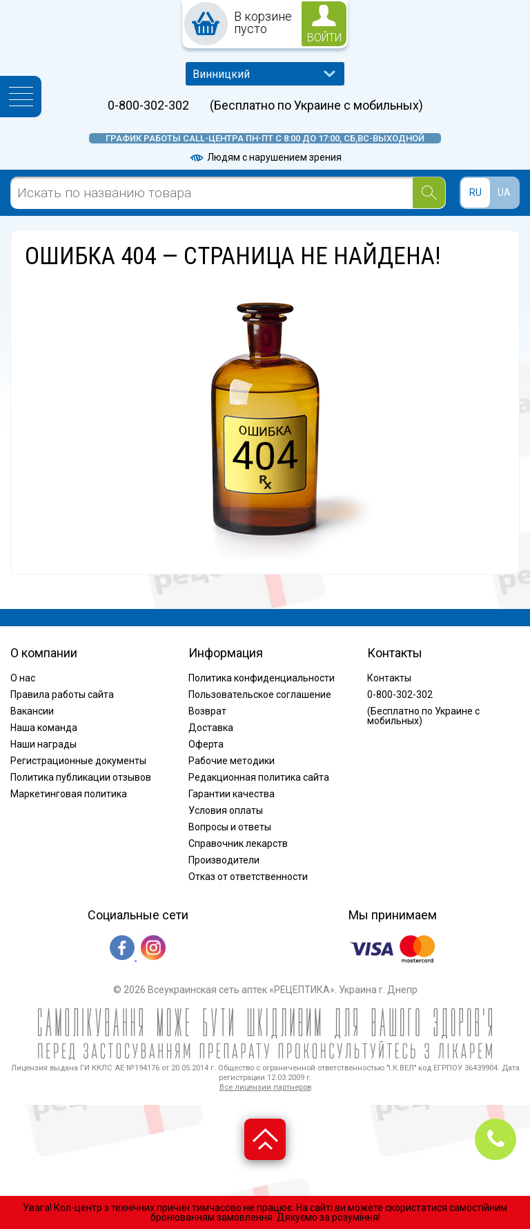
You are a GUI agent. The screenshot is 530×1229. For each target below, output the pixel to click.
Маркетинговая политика (68, 793)
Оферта (206, 744)
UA (504, 192)
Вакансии (32, 711)
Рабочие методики (231, 760)
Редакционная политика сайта (258, 777)
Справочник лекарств (238, 843)
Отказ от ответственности (248, 876)
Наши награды (43, 744)
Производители (223, 860)
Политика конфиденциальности (261, 677)
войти (324, 37)
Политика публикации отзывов (80, 777)
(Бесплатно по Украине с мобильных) (316, 105)
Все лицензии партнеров (265, 1087)
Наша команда (43, 727)
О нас (22, 677)
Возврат (207, 711)
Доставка (210, 727)
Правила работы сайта (62, 694)
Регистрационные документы (78, 760)
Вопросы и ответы (229, 826)
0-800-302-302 (148, 105)
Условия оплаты (225, 810)
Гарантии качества (231, 793)
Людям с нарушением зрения (265, 157)
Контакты (389, 677)
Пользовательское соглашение (259, 694)
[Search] (429, 192)
